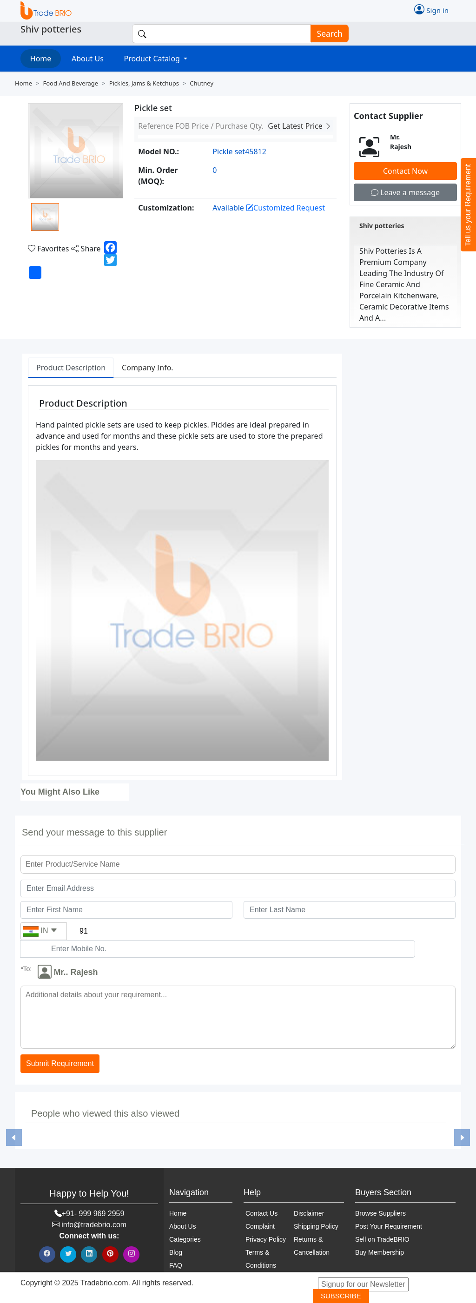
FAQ (175, 1265)
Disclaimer (309, 1213)
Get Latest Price (300, 126)
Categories (185, 1239)
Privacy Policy (265, 1239)
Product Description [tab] (71, 367)
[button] (13, 1137)
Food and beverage (70, 83)
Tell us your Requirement (468, 205)
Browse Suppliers (380, 1213)
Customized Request (285, 208)
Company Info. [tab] (147, 367)
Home (41, 58)
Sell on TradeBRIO (382, 1239)
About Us (88, 58)
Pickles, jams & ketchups (144, 83)
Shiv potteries (381, 225)
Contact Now (405, 171)
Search (327, 33)
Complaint (260, 1226)
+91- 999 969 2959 (93, 1213)
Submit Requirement (60, 1064)
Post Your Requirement (388, 1226)
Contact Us (261, 1213)
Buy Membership (379, 1252)
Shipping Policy (316, 1226)
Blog (175, 1252)
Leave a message (405, 192)
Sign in (431, 9)
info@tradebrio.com (93, 1225)
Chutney (201, 83)
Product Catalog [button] (153, 58)
